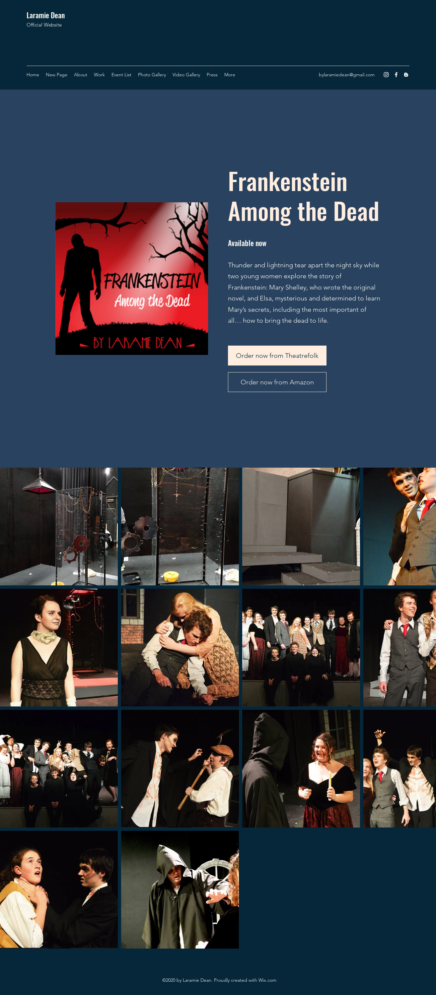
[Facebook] (396, 74)
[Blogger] (406, 74)
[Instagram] (386, 74)
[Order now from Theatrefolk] (277, 355)
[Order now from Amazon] (277, 382)
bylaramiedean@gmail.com (347, 75)
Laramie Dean (46, 15)
